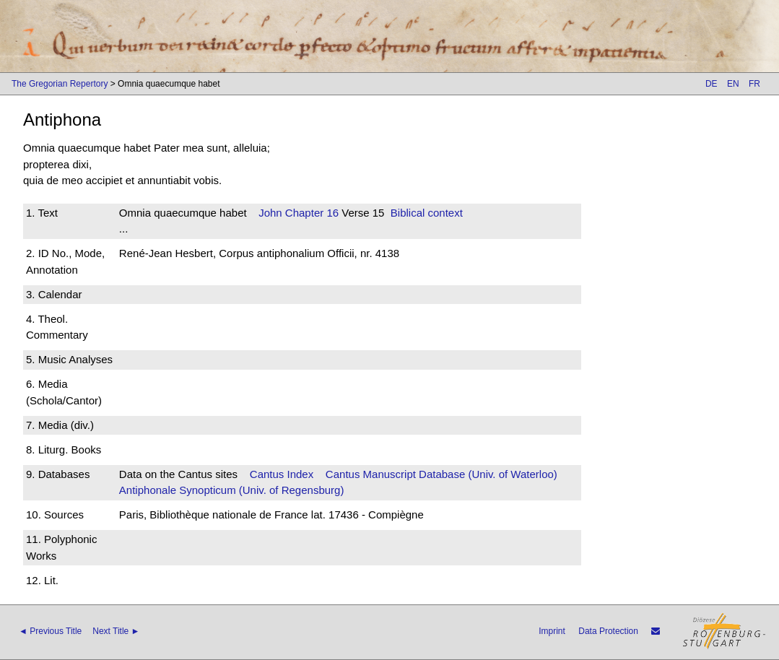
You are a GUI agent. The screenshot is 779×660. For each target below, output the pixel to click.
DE (711, 84)
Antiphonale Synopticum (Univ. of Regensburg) (231, 490)
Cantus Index (281, 474)
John (270, 213)
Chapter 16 (310, 213)
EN (733, 84)
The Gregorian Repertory (60, 84)
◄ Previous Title (50, 631)
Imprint (552, 631)
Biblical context (427, 213)
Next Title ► (115, 631)
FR (754, 84)
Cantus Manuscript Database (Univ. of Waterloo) (441, 474)
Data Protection (608, 631)
